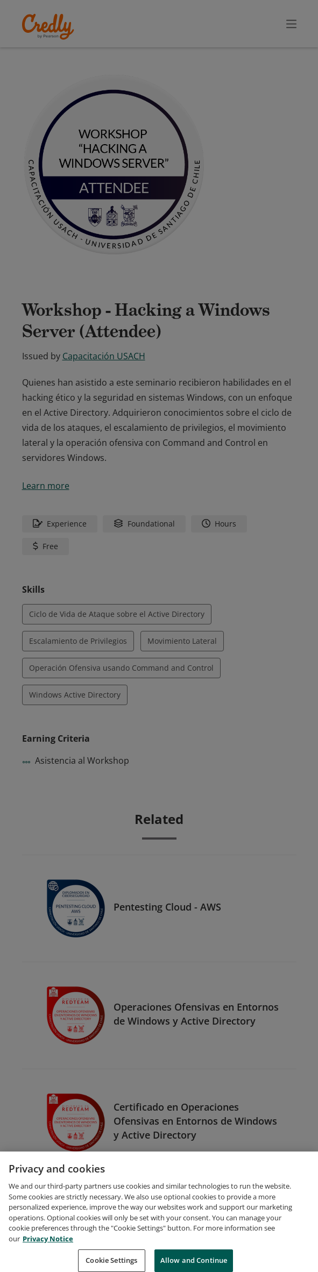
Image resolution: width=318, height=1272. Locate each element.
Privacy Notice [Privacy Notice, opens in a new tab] (48, 1250)
